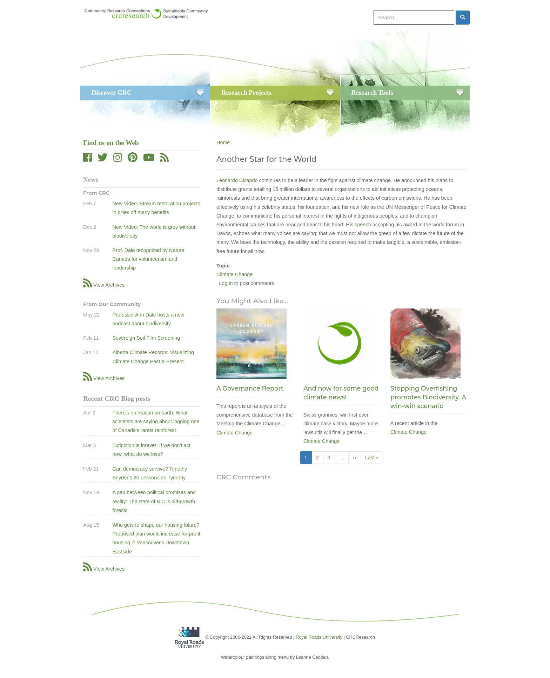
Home (223, 142)
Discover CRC (112, 92)
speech (363, 224)
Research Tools (372, 92)
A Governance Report (249, 388)
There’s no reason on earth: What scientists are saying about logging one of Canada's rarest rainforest (155, 421)
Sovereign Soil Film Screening (146, 338)
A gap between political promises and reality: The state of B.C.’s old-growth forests (154, 501)
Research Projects (246, 92)
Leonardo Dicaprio (237, 180)
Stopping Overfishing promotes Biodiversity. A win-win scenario (428, 397)
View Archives (109, 285)
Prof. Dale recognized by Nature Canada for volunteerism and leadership (148, 259)
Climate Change (234, 274)
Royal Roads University (319, 637)
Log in (226, 283)
